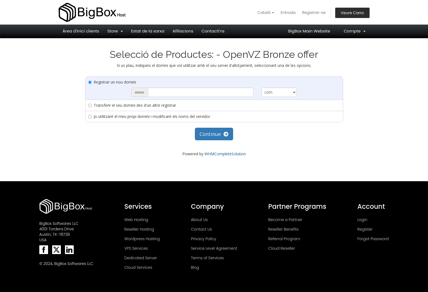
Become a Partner (285, 219)
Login (362, 219)
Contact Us (201, 229)
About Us (199, 219)
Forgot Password (373, 239)
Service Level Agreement (214, 248)
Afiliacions (183, 31)
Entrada (288, 12)
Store (115, 31)
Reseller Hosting (139, 229)
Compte (354, 31)
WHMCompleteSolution (225, 153)
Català (265, 12)
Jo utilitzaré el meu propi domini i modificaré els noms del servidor (149, 116)
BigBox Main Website (309, 31)
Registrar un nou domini (112, 82)
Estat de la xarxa (147, 31)
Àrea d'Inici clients (81, 31)
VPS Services (136, 248)
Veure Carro (352, 13)
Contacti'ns (212, 31)
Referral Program (284, 239)
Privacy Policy (203, 239)
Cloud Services (138, 267)
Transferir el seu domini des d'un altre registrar (132, 105)
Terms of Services (207, 258)
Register (364, 229)
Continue (214, 134)
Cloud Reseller (281, 248)
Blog (195, 267)
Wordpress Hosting (142, 239)
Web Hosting (136, 219)
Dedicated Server (140, 258)
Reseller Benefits (283, 229)
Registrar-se (314, 12)
